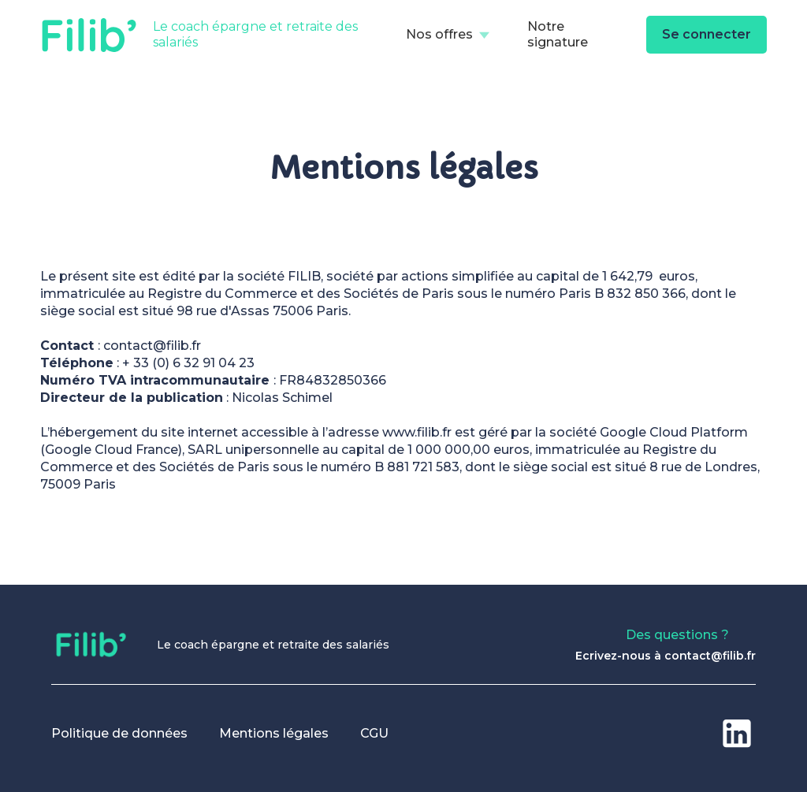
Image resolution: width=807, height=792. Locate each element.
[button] (447, 34)
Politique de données (119, 733)
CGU (374, 733)
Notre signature (557, 34)
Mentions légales (274, 733)
